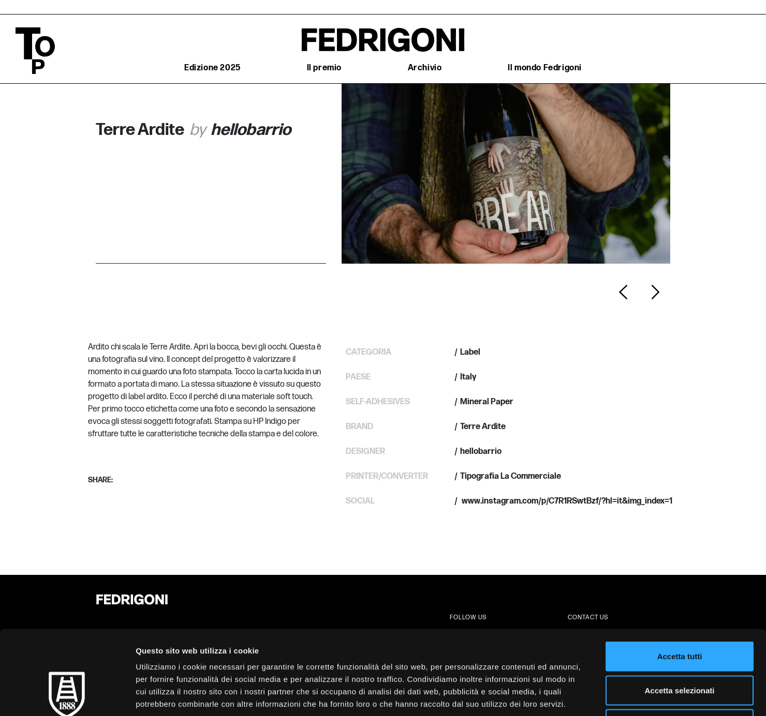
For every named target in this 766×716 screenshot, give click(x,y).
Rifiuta (680, 648)
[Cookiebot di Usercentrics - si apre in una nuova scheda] (67, 696)
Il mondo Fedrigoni (545, 68)
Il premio (324, 68)
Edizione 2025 (212, 68)
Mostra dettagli (544, 695)
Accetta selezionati (679, 614)
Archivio (425, 68)
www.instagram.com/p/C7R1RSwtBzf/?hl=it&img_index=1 (566, 501)
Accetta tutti (679, 580)
